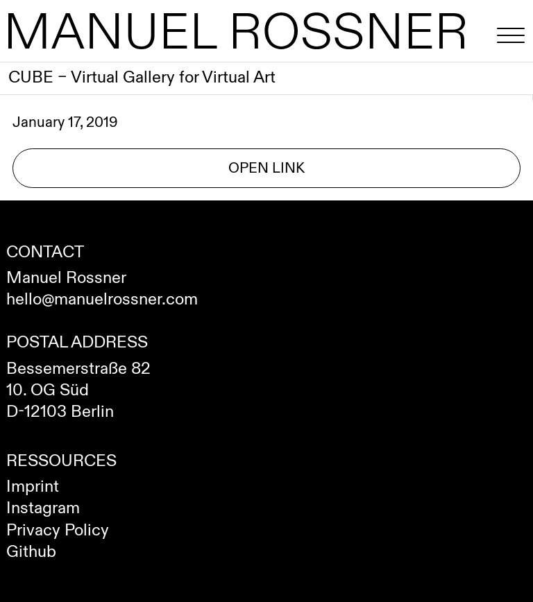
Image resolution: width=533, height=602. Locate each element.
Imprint (32, 486)
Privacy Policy (57, 530)
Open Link (266, 168)
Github (31, 552)
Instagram (43, 508)
